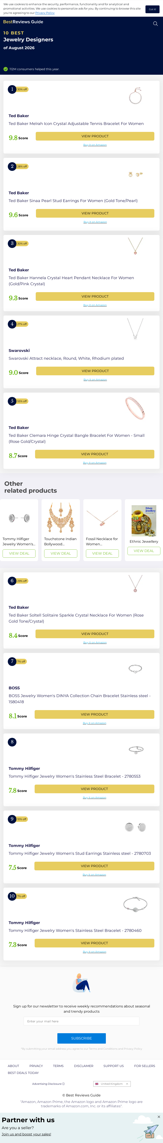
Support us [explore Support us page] (113, 1066)
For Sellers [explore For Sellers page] (144, 1066)
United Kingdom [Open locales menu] (111, 1083)
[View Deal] (19, 530)
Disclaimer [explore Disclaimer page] (83, 1066)
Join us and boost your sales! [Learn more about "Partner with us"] (26, 1134)
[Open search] (155, 23)
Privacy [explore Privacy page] (36, 1066)
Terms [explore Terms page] (58, 1066)
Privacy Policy (45, 13)
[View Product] (81, 117)
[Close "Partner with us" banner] (158, 1116)
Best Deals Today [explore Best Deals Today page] (23, 1073)
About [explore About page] (13, 1066)
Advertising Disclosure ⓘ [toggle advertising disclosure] (48, 1083)
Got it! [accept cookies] (152, 9)
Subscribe (81, 1038)
